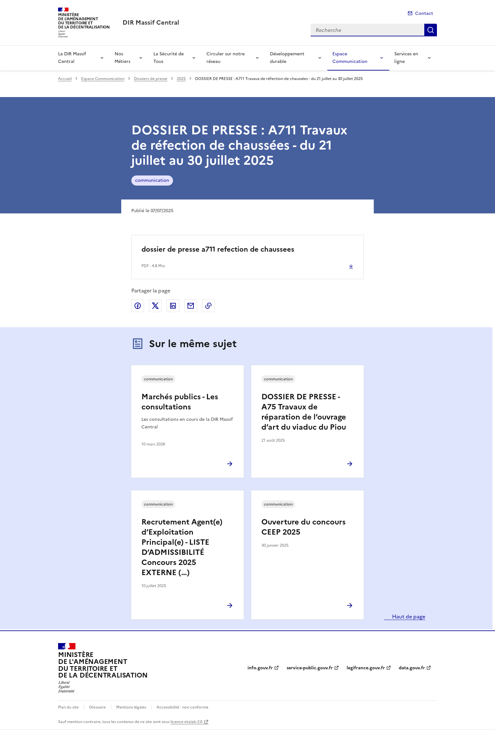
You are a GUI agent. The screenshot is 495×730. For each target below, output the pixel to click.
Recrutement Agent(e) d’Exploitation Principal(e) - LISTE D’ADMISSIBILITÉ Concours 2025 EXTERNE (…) (182, 547)
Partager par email (190, 305)
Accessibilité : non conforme (182, 707)
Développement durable (287, 58)
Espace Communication (349, 58)
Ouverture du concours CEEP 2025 (303, 527)
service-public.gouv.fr (310, 668)
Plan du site (68, 707)
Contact (424, 13)
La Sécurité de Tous (168, 58)
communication (152, 180)
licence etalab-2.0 (186, 722)
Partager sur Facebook (137, 305)
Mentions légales (131, 707)
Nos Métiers (122, 58)
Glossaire (97, 707)
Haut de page (408, 616)
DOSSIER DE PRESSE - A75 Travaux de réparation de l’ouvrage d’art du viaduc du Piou (303, 412)
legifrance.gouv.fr (366, 668)
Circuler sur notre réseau (225, 58)
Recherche (430, 30)
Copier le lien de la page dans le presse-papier (208, 305)
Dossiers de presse (150, 79)
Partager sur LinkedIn (173, 305)
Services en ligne (406, 58)
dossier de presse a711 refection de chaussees (217, 249)
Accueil (65, 79)
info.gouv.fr (260, 668)
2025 (181, 79)
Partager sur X (155, 305)
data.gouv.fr (412, 668)
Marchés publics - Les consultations (179, 402)
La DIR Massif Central (72, 58)
